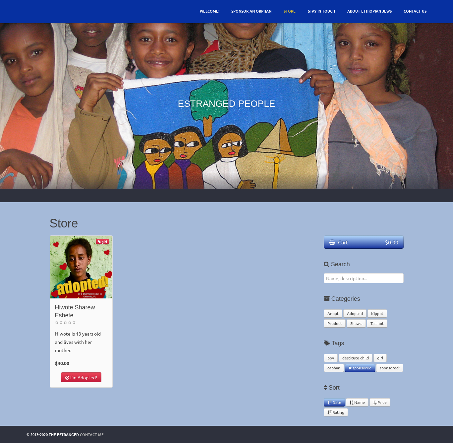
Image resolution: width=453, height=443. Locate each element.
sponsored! (390, 367)
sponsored (360, 367)
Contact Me (92, 434)
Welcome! (209, 11)
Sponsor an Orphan (251, 11)
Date (334, 402)
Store (290, 11)
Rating (335, 412)
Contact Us (415, 11)
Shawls (356, 323)
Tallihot (377, 323)
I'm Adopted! (81, 377)
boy (330, 357)
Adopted (355, 313)
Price (380, 402)
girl (380, 357)
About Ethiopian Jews (369, 11)
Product (334, 323)
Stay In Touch (321, 11)
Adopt (333, 313)
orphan (333, 367)
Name (357, 402)
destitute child (355, 357)
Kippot (377, 313)
